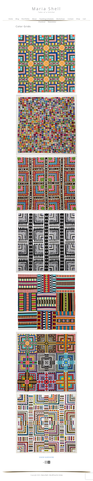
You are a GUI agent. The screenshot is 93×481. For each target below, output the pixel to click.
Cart (84, 19)
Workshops (60, 19)
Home (11, 19)
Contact (70, 19)
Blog (17, 19)
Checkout (41, 22)
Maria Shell (46, 8)
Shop (78, 19)
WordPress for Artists (56, 475)
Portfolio (25, 19)
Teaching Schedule (46, 19)
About (34, 19)
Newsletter (52, 22)
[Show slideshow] (46, 457)
